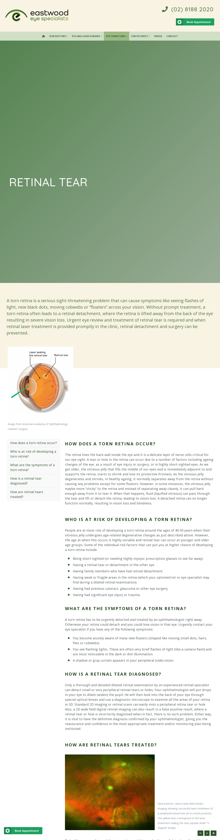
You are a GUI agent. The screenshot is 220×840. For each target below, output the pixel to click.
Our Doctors (57, 36)
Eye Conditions (115, 36)
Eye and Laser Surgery (86, 36)
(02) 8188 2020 (188, 9)
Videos (158, 36)
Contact (172, 36)
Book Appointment (199, 22)
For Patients (139, 36)
